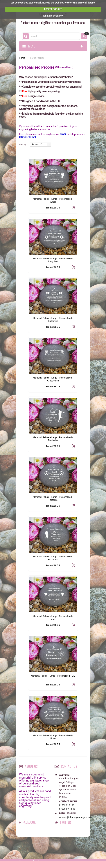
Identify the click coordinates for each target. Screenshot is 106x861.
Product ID (37, 144)
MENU (53, 46)
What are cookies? (53, 15)
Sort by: (22, 144)
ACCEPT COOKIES (53, 9)
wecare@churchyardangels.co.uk (76, 817)
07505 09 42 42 (67, 809)
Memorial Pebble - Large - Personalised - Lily (53, 676)
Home (22, 58)
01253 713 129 (66, 805)
